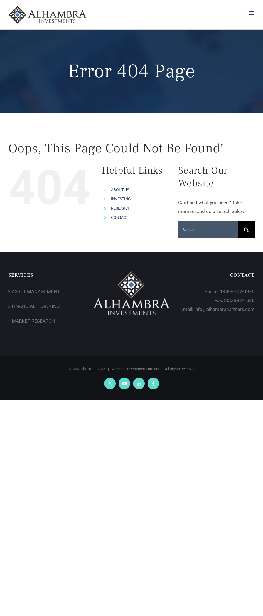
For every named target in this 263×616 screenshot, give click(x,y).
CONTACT (119, 217)
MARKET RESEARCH (33, 321)
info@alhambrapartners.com (224, 309)
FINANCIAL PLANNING (36, 306)
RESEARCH (121, 208)
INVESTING (121, 199)
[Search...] (208, 229)
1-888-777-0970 (237, 291)
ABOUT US (120, 189)
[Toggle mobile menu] (252, 13)
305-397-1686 (239, 300)
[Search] (246, 229)
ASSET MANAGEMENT (36, 291)
